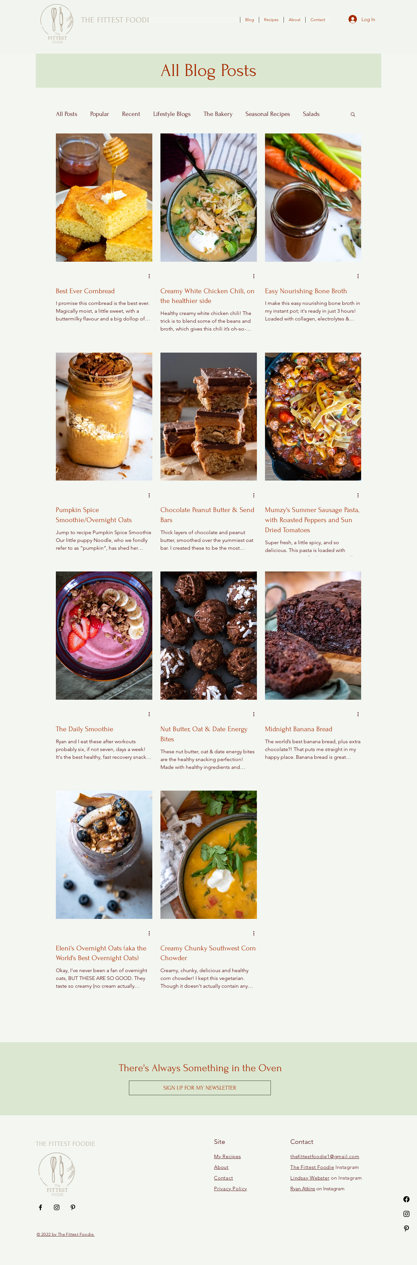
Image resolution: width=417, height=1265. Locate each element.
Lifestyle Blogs (172, 114)
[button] (353, 114)
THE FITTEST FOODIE (65, 1143)
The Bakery (218, 114)
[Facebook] (406, 1199)
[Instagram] (406, 1214)
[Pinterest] (406, 1228)
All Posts (66, 114)
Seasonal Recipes (268, 114)
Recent (131, 114)
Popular (99, 114)
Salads (311, 114)
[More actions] (151, 276)
